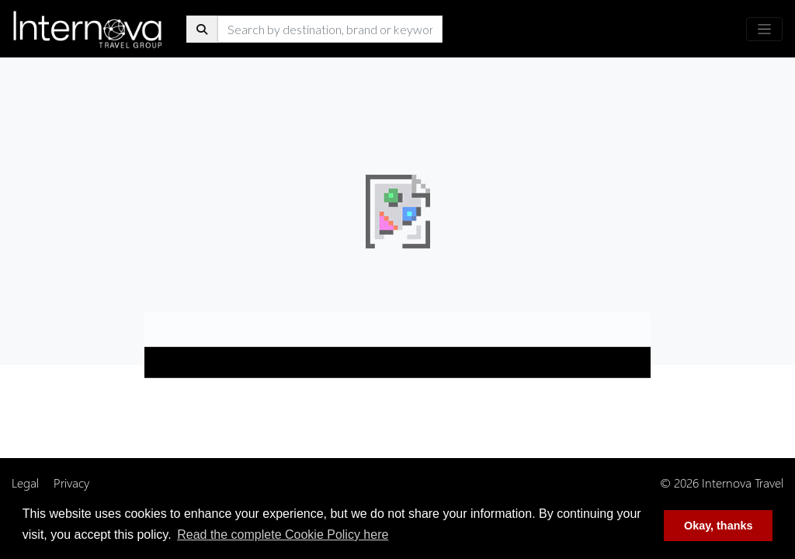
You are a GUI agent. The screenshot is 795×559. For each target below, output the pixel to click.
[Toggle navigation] (764, 29)
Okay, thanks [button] (718, 525)
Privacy (71, 482)
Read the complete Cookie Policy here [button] (282, 534)
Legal (25, 482)
